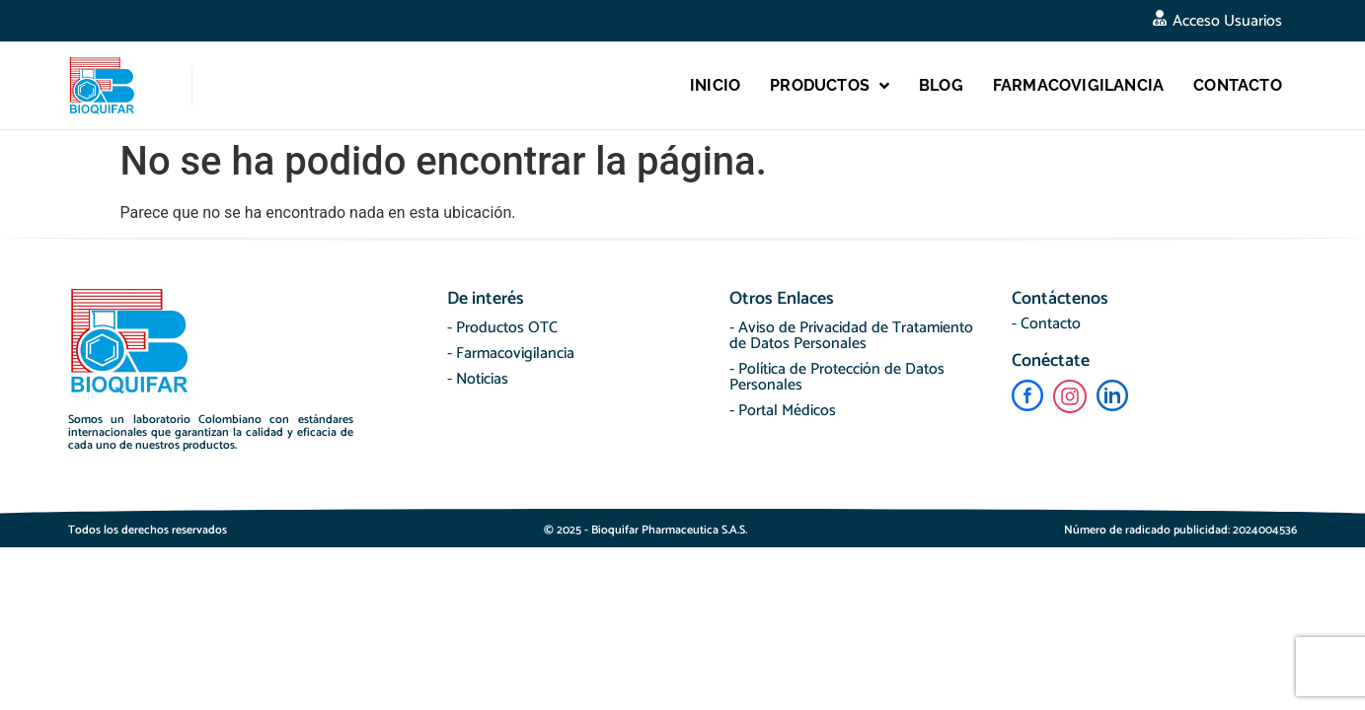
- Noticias (477, 379)
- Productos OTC (502, 328)
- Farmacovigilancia (510, 353)
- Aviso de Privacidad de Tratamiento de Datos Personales (851, 336)
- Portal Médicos (782, 410)
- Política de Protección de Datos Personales (837, 377)
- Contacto (1046, 324)
